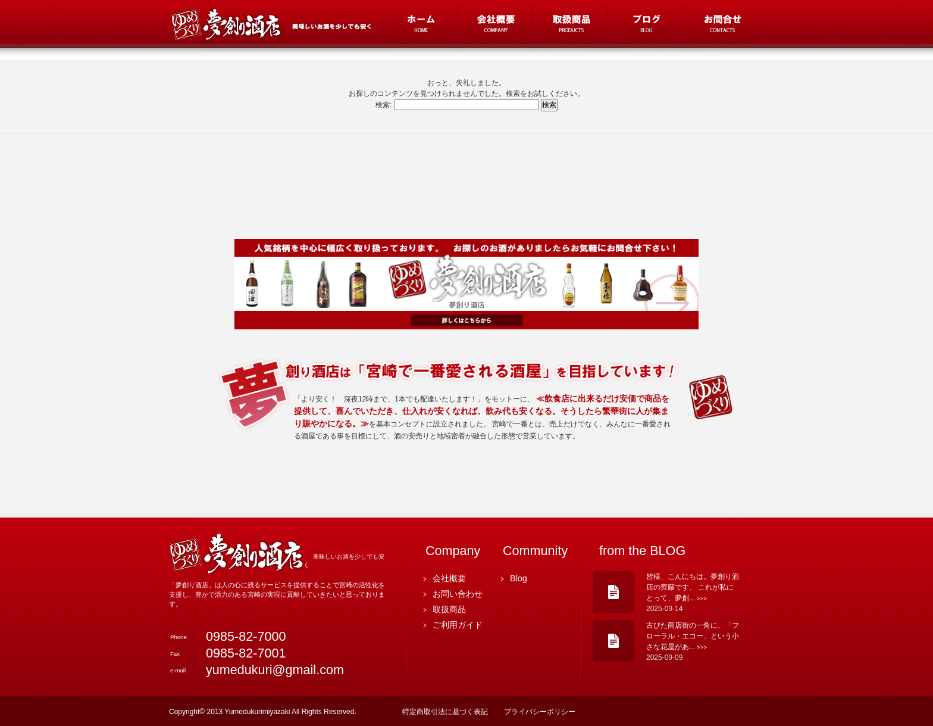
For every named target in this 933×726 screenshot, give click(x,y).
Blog (518, 578)
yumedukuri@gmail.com (275, 669)
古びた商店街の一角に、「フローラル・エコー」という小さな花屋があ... (692, 636)
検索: (383, 105)
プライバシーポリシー (539, 712)
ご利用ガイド (458, 625)
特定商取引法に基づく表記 (445, 712)
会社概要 (449, 578)
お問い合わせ (458, 594)
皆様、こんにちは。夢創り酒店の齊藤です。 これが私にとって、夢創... (692, 587)
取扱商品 (449, 609)
